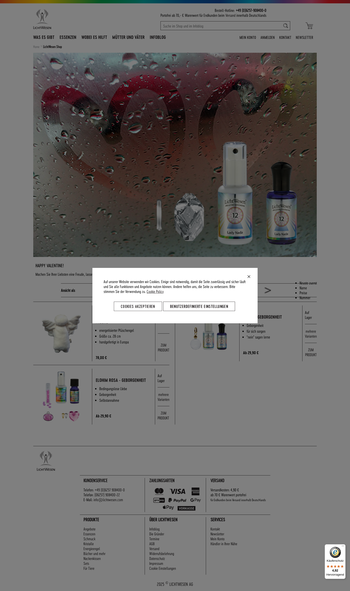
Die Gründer (156, 533)
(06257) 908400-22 (107, 494)
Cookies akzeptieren (138, 306)
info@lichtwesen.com (108, 499)
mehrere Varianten (311, 333)
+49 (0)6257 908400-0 (110, 489)
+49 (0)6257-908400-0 (251, 10)
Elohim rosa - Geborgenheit (121, 380)
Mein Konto (248, 37)
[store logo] (61, 19)
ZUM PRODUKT (163, 347)
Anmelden (267, 37)
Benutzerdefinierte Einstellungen (199, 306)
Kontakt (285, 37)
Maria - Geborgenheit (262, 317)
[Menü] (343, 547)
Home (36, 47)
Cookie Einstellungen (162, 568)
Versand (230, 15)
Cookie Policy (155, 291)
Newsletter (304, 37)
